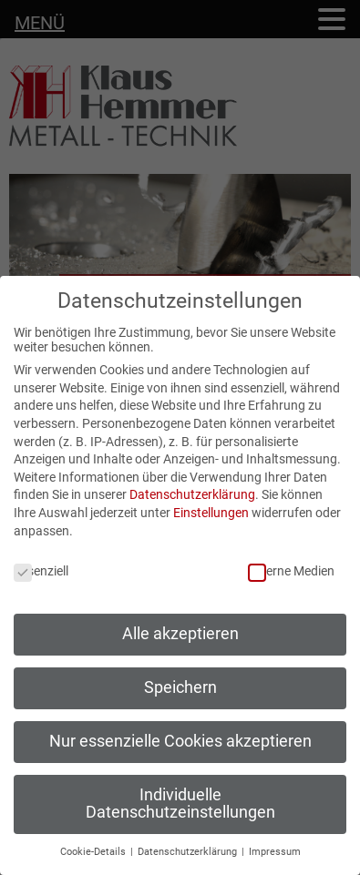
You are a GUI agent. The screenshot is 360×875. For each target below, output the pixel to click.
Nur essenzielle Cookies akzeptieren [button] (180, 741)
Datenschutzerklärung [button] (189, 852)
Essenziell (41, 571)
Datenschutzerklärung (192, 494)
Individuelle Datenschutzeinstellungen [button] (180, 804)
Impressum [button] (275, 852)
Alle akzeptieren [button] (180, 634)
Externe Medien (291, 571)
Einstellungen (211, 512)
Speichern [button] (180, 687)
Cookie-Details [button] (94, 852)
